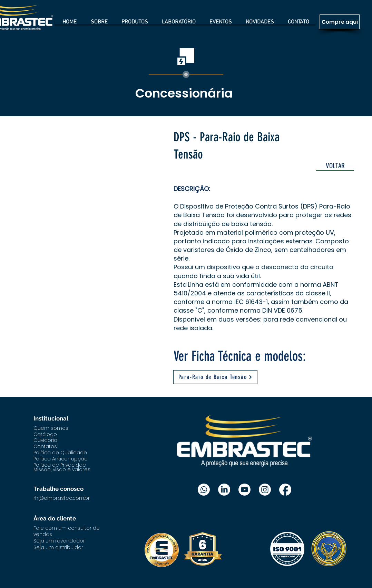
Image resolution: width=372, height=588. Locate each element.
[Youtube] (244, 490)
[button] (90, 195)
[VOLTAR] (335, 165)
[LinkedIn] (224, 490)
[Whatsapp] (204, 490)
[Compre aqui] (340, 21)
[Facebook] (285, 490)
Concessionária (184, 93)
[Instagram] (265, 490)
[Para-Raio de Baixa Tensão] (215, 377)
